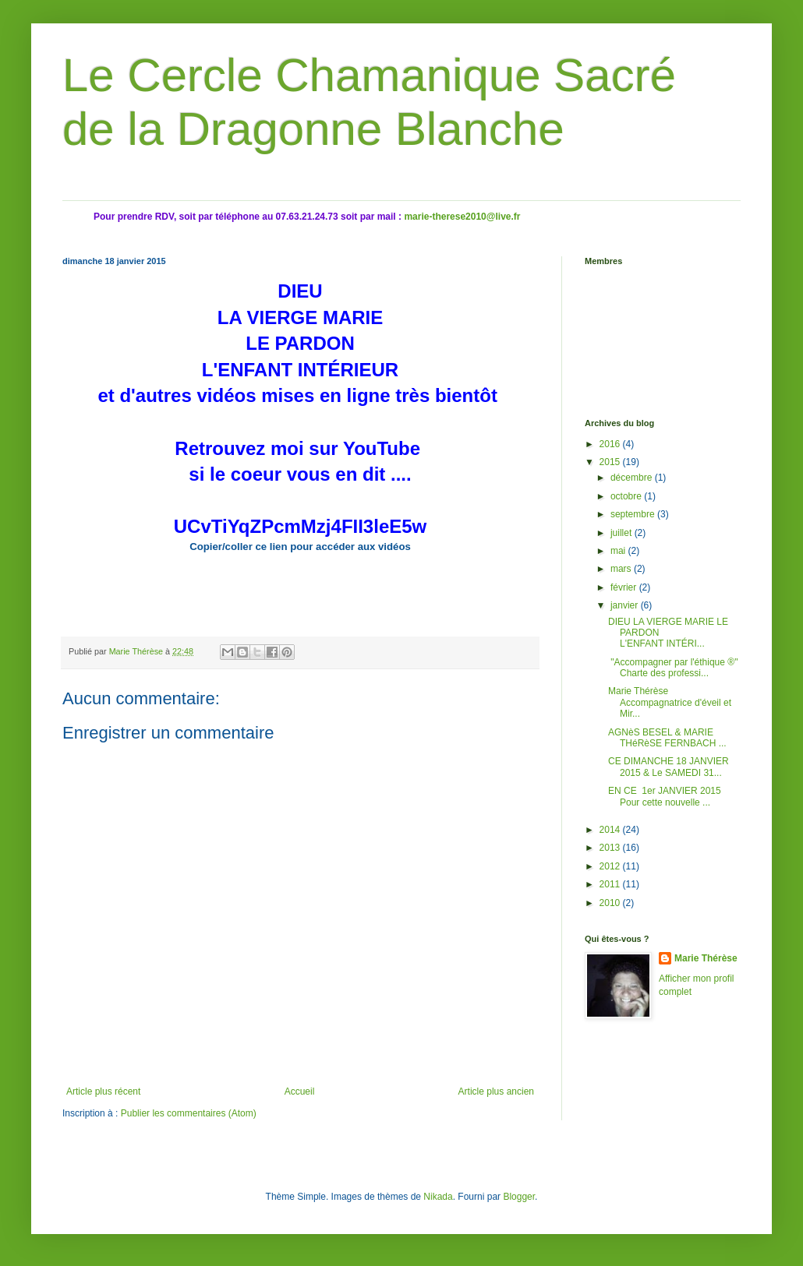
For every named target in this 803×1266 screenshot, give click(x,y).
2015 (611, 462)
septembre (633, 514)
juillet (622, 532)
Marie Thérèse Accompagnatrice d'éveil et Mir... (669, 702)
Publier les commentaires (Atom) (188, 1113)
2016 (611, 444)
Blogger (519, 1196)
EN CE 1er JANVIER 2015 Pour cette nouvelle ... (665, 796)
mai (619, 550)
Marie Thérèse (706, 958)
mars (622, 568)
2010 (611, 902)
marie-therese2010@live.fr (462, 216)
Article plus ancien (496, 1091)
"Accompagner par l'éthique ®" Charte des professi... (673, 668)
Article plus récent (103, 1091)
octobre (627, 496)
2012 (611, 866)
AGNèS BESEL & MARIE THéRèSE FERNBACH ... (667, 738)
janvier (625, 605)
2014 (611, 829)
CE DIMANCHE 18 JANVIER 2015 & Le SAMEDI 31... (668, 767)
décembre (632, 477)
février (624, 587)
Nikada (437, 1196)
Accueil (300, 1091)
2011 (611, 884)
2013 (611, 847)
